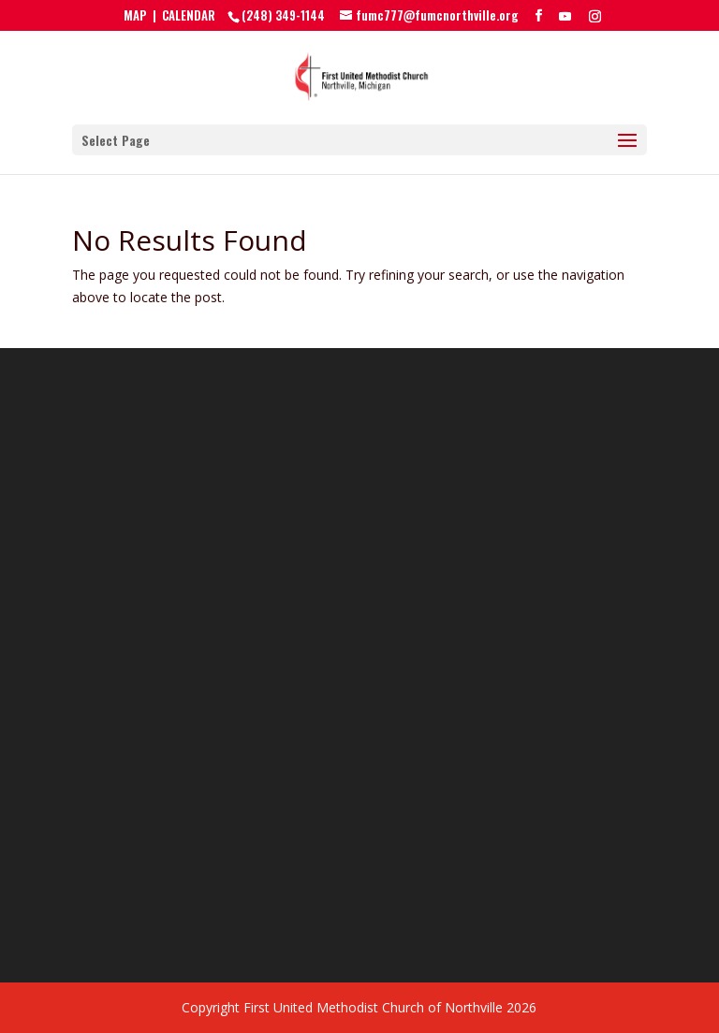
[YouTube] (565, 15)
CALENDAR (188, 15)
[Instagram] (595, 15)
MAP (135, 15)
